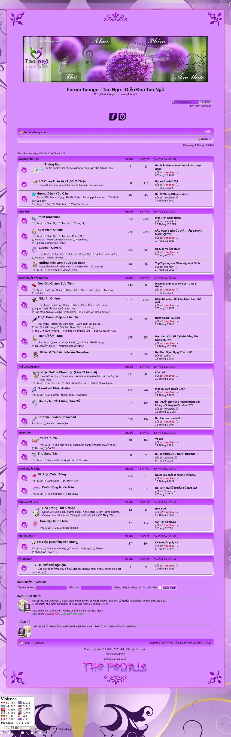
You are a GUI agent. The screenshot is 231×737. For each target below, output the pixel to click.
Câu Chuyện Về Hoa (66, 527)
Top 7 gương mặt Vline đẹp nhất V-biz (177, 263)
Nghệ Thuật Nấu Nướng (33, 278)
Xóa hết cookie (177, 642)
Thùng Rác (25, 559)
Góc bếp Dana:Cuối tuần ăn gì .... (79, 327)
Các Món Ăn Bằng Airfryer (95, 312)
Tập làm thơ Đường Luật (60, 460)
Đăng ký (206, 138)
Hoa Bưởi (161, 508)
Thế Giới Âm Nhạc (29, 367)
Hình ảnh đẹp (54, 493)
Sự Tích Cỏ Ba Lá (165, 521)
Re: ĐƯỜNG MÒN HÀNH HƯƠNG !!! (176, 454)
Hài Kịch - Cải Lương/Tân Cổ (59, 401)
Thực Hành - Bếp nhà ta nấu (58, 317)
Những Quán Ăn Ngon (71, 346)
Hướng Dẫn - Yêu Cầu (52, 193)
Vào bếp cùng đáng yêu (76, 330)
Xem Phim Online (50, 229)
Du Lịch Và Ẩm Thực (167, 248)
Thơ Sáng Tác (48, 453)
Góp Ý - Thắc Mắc (56, 204)
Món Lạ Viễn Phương (91, 342)
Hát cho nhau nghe (57, 423)
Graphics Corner (55, 548)
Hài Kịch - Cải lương (105, 254)
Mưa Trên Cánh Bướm (168, 217)
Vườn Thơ (24, 432)
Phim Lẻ (65, 223)
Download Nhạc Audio (54, 388)
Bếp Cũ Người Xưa (105, 330)
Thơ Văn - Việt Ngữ (80, 548)
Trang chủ (39, 132)
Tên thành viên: (26, 587)
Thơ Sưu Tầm (49, 438)
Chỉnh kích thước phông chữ (208, 131)
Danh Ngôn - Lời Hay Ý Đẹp (62, 480)
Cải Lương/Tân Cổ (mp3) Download (66, 394)
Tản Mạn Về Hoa (28, 502)
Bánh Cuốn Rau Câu (167, 317)
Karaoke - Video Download (57, 417)
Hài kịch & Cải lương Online (50, 243)
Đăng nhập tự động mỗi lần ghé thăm (138, 587)
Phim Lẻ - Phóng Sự (72, 236)
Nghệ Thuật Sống (29, 468)
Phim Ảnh (24, 211)
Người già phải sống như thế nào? (175, 474)
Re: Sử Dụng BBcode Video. (172, 194)
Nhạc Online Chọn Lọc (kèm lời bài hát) (68, 372)
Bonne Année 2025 (166, 181)
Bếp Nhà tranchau (62, 323)
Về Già (159, 438)
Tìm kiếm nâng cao (200, 106)
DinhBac (131, 626)
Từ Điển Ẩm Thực (45, 346)
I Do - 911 (161, 372)
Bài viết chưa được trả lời (31, 153)
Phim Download (49, 217)
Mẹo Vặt (109, 290)
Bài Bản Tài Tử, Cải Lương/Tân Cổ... (67, 383)
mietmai (168, 221)
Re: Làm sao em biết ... (169, 418)
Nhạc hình (81, 239)
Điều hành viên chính (72, 613)
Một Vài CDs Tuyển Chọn (170, 388)
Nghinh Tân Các (28, 159)
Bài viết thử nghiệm (52, 565)
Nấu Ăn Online (49, 298)
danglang (169, 457)
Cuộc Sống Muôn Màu (58, 487)
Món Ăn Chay (54, 290)
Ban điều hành (158, 642)
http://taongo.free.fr (115, 654)
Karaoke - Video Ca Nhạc (49, 257)
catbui (167, 355)
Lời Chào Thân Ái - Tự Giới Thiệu (62, 181)
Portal (27, 132)
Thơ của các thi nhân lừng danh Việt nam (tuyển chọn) (85, 444)
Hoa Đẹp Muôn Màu (54, 521)
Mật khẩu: (74, 587)
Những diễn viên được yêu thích (62, 262)
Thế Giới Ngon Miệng (47, 330)
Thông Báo (53, 164)
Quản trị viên (52, 613)
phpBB (100, 649)
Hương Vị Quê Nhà (64, 342)
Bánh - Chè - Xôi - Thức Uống (83, 290)
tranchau (169, 172)
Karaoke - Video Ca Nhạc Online (53, 239)
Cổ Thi (51, 448)
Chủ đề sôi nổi (56, 153)
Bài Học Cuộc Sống (52, 474)
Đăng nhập (24, 582)
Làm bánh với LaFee (88, 323)
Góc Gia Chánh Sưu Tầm (55, 283)
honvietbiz (169, 197)
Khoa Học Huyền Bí (46, 552)
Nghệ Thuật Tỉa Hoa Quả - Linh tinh (55, 308)
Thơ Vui (83, 460)
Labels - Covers (50, 247)
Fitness (99, 548)
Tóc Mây (168, 266)
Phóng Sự (79, 223)
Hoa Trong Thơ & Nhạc (58, 508)
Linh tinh (39, 293)
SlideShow (72, 493)
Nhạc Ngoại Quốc (102, 383)
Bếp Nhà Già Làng (45, 327)
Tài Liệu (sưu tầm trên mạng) (57, 542)
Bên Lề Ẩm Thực (51, 336)
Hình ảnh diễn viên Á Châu (61, 270)
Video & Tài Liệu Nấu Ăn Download (65, 352)
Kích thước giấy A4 (166, 542)
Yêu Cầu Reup (79, 204)
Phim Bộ (51, 223)
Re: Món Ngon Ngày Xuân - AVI (173, 352)
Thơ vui (39, 448)
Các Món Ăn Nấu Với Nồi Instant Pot (55, 312)
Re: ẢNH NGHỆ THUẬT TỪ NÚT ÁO (176, 487)
